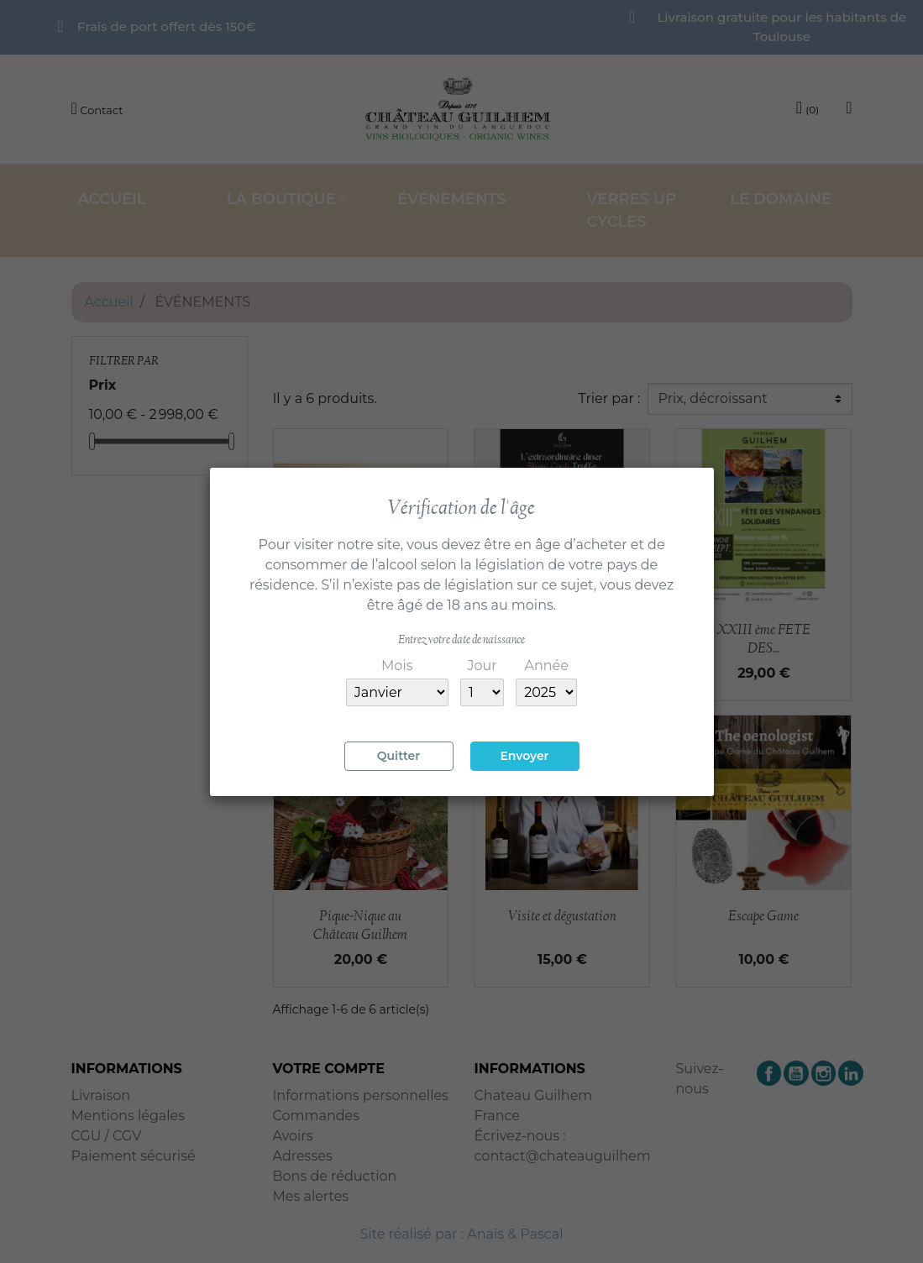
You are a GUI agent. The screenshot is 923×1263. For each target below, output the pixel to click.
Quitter (398, 755)
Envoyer (524, 755)
